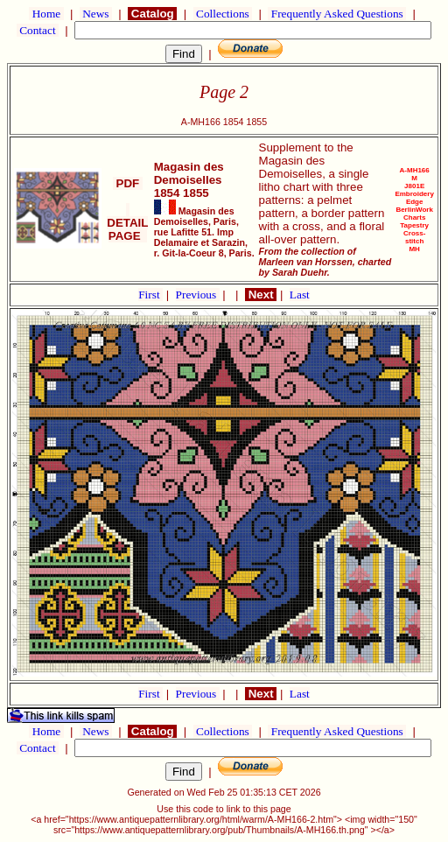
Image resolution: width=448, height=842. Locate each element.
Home (46, 13)
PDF (128, 183)
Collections (222, 13)
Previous (198, 294)
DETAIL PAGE (127, 222)
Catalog (152, 13)
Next (260, 294)
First (150, 294)
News (96, 13)
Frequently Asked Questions (337, 13)
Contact (38, 30)
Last (300, 294)
